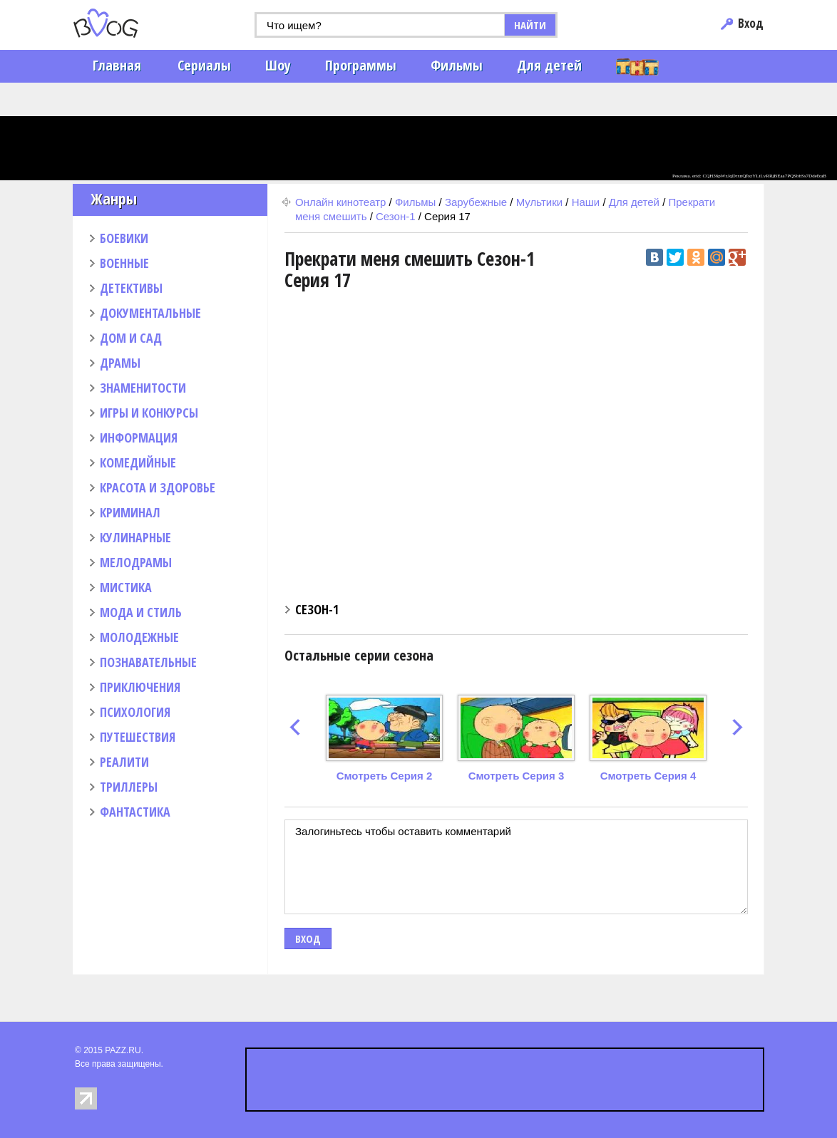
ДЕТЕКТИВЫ (131, 287)
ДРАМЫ (120, 362)
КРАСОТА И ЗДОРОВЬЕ (157, 487)
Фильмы (457, 65)
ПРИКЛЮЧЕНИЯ (140, 686)
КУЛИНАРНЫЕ (135, 537)
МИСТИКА (126, 587)
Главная (117, 65)
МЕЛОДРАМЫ (136, 562)
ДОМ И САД (131, 337)
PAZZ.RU (122, 1050)
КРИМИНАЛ (130, 512)
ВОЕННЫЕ (124, 262)
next (737, 727)
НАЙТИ (530, 25)
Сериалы (204, 65)
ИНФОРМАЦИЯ (139, 437)
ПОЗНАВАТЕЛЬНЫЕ (148, 662)
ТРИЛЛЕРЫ (129, 786)
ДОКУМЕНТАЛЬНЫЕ (150, 312)
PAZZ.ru (128, 23)
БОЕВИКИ (124, 238)
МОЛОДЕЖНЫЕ (139, 637)
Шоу (278, 65)
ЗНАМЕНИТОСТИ (143, 387)
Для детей (549, 65)
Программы (360, 65)
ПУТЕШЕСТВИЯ (137, 736)
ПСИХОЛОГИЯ (135, 711)
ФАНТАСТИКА (135, 811)
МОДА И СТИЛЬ (141, 612)
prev (295, 727)
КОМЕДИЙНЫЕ (138, 462)
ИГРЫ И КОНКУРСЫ (149, 412)
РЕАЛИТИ (124, 761)
